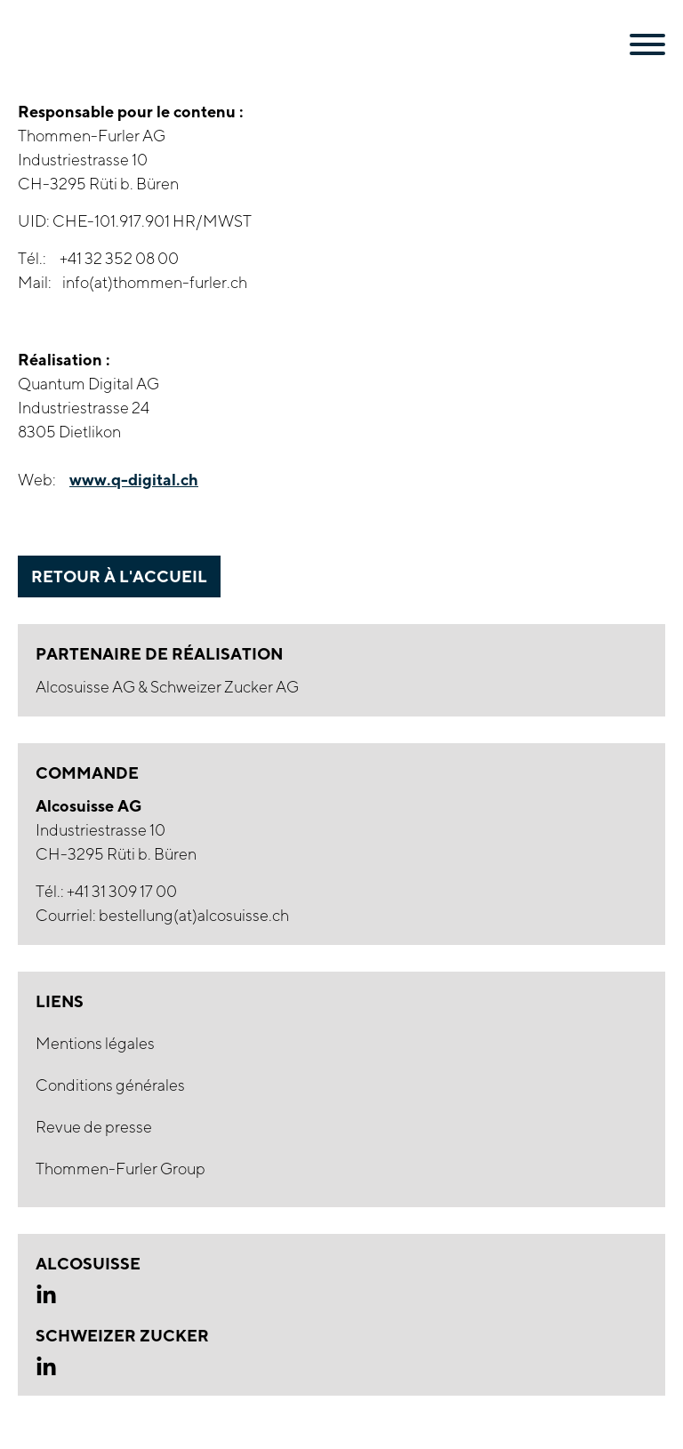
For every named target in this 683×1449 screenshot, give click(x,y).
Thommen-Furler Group (120, 1168)
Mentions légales (95, 1043)
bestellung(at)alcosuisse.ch (194, 915)
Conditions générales (110, 1085)
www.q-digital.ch (133, 479)
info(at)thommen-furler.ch (154, 282)
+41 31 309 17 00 (122, 891)
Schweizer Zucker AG (224, 686)
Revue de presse (94, 1126)
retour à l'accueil (119, 576)
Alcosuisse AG (87, 686)
